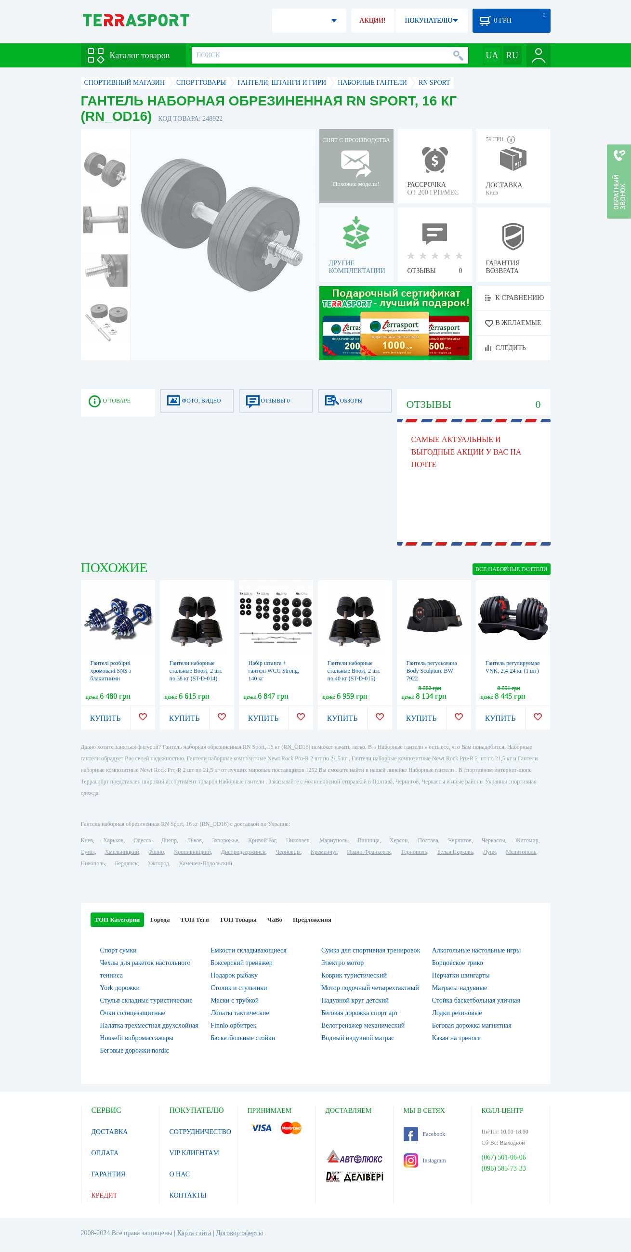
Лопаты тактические (239, 1013)
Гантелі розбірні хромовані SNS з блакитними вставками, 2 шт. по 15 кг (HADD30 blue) (116, 678)
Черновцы (288, 851)
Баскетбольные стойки (242, 1038)
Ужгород (158, 863)
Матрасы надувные (459, 987)
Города (160, 919)
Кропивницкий (192, 851)
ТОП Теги (194, 919)
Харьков (113, 840)
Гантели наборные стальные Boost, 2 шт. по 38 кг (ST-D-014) (196, 671)
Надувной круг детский (355, 1000)
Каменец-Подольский (205, 863)
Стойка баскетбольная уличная (476, 1000)
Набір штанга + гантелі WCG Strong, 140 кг (274, 671)
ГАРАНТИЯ (109, 1174)
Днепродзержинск (243, 851)
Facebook (425, 1134)
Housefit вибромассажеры (137, 1038)
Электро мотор (342, 962)
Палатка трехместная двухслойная (149, 1025)
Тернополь (414, 851)
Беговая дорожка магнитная (472, 1025)
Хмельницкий (122, 851)
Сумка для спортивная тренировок (370, 950)
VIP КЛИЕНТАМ (195, 1153)
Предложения (312, 919)
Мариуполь (333, 840)
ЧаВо (274, 919)
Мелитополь (521, 851)
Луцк (489, 851)
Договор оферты (239, 1233)
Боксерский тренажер (241, 962)
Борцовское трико (457, 962)
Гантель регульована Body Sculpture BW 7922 (432, 671)
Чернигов (460, 840)
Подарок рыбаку (234, 975)
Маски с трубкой (234, 1000)
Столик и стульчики (238, 987)
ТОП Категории (117, 919)
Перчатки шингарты (461, 975)
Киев (87, 840)
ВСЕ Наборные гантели (511, 569)
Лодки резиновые (457, 1013)
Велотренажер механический (363, 1025)
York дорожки (120, 987)
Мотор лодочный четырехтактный (370, 987)
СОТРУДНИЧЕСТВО (201, 1131)
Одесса (142, 840)
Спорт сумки (118, 950)
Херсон (399, 840)
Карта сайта (194, 1233)
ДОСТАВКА (110, 1131)
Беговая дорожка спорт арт (359, 1013)
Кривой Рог (262, 840)
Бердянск (126, 863)
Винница (368, 840)
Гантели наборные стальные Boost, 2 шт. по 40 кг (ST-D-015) (354, 671)
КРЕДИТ (105, 1195)
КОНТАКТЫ (188, 1195)
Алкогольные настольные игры (476, 950)
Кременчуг (324, 851)
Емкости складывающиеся (248, 950)
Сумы (88, 851)
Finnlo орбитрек (233, 1025)
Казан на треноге (456, 1038)
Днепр (169, 840)
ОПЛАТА (105, 1153)
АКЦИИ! (372, 20)
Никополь (93, 863)
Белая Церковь (455, 851)
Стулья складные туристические (146, 1000)
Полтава (428, 840)
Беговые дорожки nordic (134, 1050)
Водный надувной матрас (357, 1038)
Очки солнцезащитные (133, 1013)
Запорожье (225, 840)
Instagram (425, 1160)
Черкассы (493, 840)
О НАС (180, 1174)
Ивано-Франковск (369, 851)
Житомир (527, 840)
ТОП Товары (238, 919)
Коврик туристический (354, 975)
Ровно (156, 851)
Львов (194, 840)
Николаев (297, 840)
